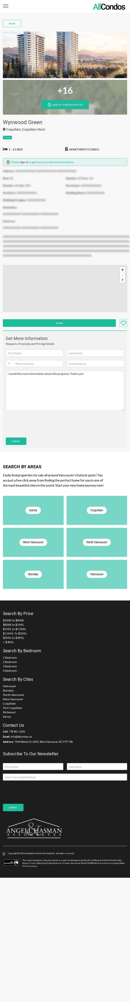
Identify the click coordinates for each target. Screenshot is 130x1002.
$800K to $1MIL (13, 624)
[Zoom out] (122, 275)
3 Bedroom (10, 666)
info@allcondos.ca (21, 736)
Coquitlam (9, 703)
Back (12, 23)
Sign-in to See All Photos (65, 104)
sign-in (24, 162)
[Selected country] (8, 363)
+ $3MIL (8, 642)
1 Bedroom (10, 657)
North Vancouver (13, 694)
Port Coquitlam (12, 707)
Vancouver (9, 686)
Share (59, 323)
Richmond (9, 712)
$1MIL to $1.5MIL (14, 629)
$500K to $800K (13, 620)
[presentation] (33, 431)
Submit (16, 441)
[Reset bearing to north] (122, 280)
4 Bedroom (10, 670)
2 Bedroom (10, 662)
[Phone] (34, 363)
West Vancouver (13, 699)
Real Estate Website (45, 853)
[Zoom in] (122, 269)
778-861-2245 (17, 731)
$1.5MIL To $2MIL (15, 633)
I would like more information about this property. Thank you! (65, 391)
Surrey (7, 716)
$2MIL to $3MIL (13, 637)
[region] (65, 288)
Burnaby (8, 690)
